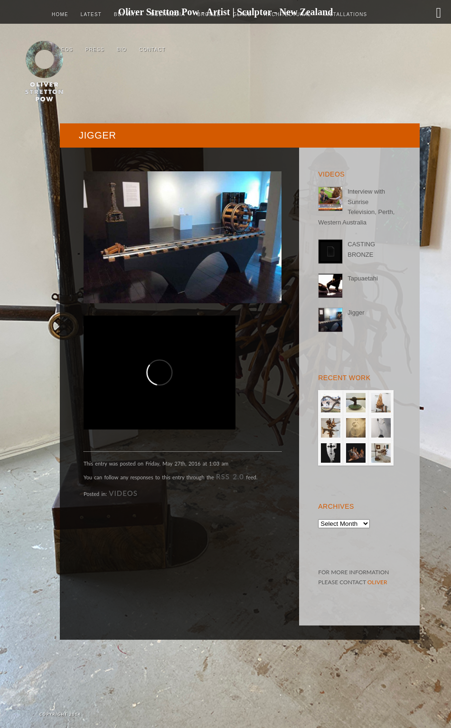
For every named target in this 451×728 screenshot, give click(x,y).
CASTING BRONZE (361, 249)
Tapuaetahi (363, 278)
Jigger (356, 312)
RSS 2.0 (230, 476)
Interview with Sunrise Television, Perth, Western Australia (356, 206)
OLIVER (377, 582)
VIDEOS (123, 493)
